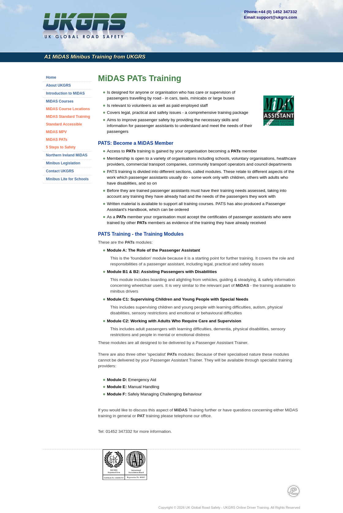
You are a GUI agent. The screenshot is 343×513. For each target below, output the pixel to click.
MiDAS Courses (60, 101)
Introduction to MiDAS (65, 93)
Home (51, 77)
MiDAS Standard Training (68, 116)
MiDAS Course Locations (68, 109)
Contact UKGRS (60, 171)
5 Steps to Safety (61, 147)
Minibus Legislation (63, 163)
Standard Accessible (64, 124)
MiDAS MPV (56, 132)
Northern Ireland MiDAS (66, 155)
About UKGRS (58, 85)
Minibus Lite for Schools (67, 179)
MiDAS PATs (56, 139)
